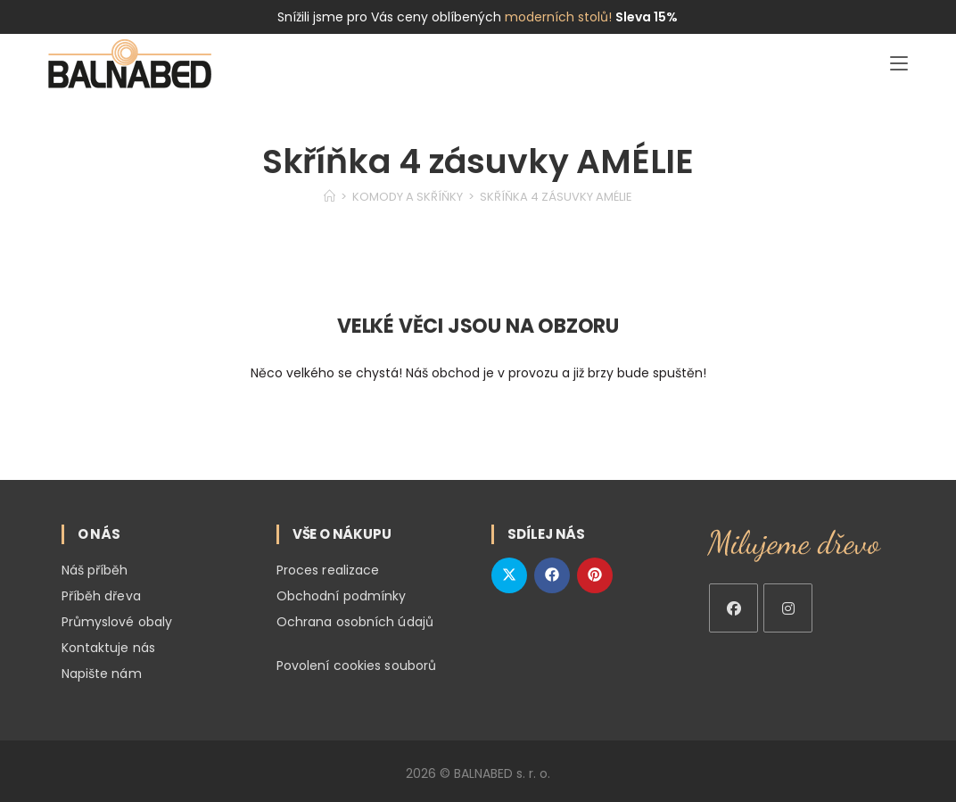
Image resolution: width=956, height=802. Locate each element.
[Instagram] (787, 608)
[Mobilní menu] (899, 63)
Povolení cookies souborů (356, 663)
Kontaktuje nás (108, 645)
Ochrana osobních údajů (354, 620)
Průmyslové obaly (117, 620)
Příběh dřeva (101, 595)
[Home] (329, 196)
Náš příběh (95, 570)
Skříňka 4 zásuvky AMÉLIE (556, 196)
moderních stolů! (558, 17)
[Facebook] (733, 608)
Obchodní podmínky (341, 595)
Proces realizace (328, 570)
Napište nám (102, 670)
